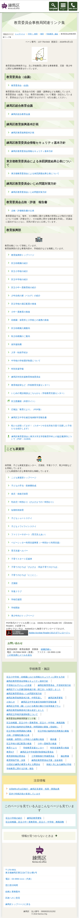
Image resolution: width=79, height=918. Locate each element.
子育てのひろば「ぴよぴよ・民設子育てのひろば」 (35, 567)
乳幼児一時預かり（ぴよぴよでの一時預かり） (33, 502)
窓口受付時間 (11, 885)
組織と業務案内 (12, 892)
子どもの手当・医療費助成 (23, 485)
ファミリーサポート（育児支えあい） (29, 534)
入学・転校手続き (19, 352)
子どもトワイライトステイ (23, 526)
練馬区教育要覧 (34, 818)
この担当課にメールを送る (19, 655)
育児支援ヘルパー (19, 550)
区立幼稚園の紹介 (19, 263)
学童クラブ (16, 591)
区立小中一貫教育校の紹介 (23, 287)
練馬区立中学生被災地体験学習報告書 (29, 417)
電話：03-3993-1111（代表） (19, 879)
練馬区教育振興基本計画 (22, 132)
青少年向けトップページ (22, 615)
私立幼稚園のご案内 (20, 336)
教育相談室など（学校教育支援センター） (31, 385)
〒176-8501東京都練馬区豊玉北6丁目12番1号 (21, 871)
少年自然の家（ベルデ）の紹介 (25, 295)
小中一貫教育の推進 (20, 312)
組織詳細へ (46, 649)
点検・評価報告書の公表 (22, 210)
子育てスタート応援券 (21, 559)
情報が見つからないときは (37, 835)
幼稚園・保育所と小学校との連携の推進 (30, 320)
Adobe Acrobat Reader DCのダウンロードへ (38, 632)
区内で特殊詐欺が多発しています (24, 794)
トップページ (20, 34)
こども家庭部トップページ (23, 477)
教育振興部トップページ (22, 255)
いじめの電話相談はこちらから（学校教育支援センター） (38, 393)
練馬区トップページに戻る (17, 904)
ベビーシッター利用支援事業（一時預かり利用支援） (36, 542)
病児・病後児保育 (19, 494)
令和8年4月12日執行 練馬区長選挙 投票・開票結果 (34, 789)
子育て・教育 (33, 34)
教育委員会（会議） (20, 85)
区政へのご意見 (12, 898)
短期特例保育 (17, 510)
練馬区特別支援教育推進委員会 (25, 377)
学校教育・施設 (52, 34)
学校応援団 (16, 599)
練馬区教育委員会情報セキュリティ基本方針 (32, 151)
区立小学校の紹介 (19, 271)
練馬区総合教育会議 (20, 114)
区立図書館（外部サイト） (23, 401)
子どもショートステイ (21, 518)
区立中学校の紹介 (19, 279)
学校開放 (15, 607)
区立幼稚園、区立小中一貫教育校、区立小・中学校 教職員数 (35, 822)
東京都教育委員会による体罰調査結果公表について (35, 173)
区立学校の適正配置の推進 (23, 304)
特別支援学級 (17, 369)
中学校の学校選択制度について (25, 360)
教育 (42, 34)
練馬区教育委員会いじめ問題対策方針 (29, 192)
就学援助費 (16, 344)
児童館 (14, 583)
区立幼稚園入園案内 (20, 328)
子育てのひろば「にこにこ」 (24, 575)
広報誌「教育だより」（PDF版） (26, 409)
